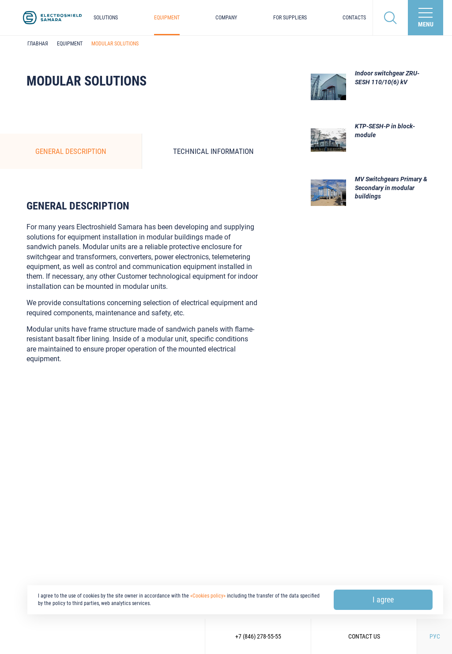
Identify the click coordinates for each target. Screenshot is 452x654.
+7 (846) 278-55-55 (258, 636)
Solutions (106, 18)
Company (226, 18)
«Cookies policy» (208, 596)
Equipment (167, 18)
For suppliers (290, 18)
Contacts (354, 18)
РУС (434, 636)
